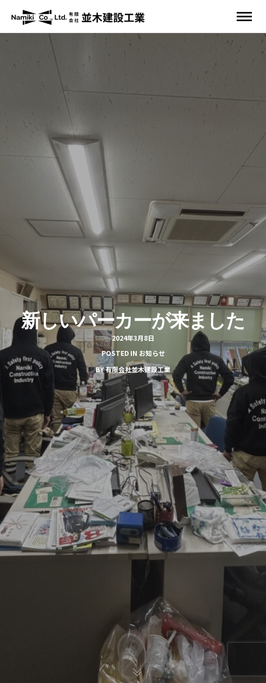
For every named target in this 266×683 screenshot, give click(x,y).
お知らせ (152, 353)
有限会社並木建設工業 (137, 369)
